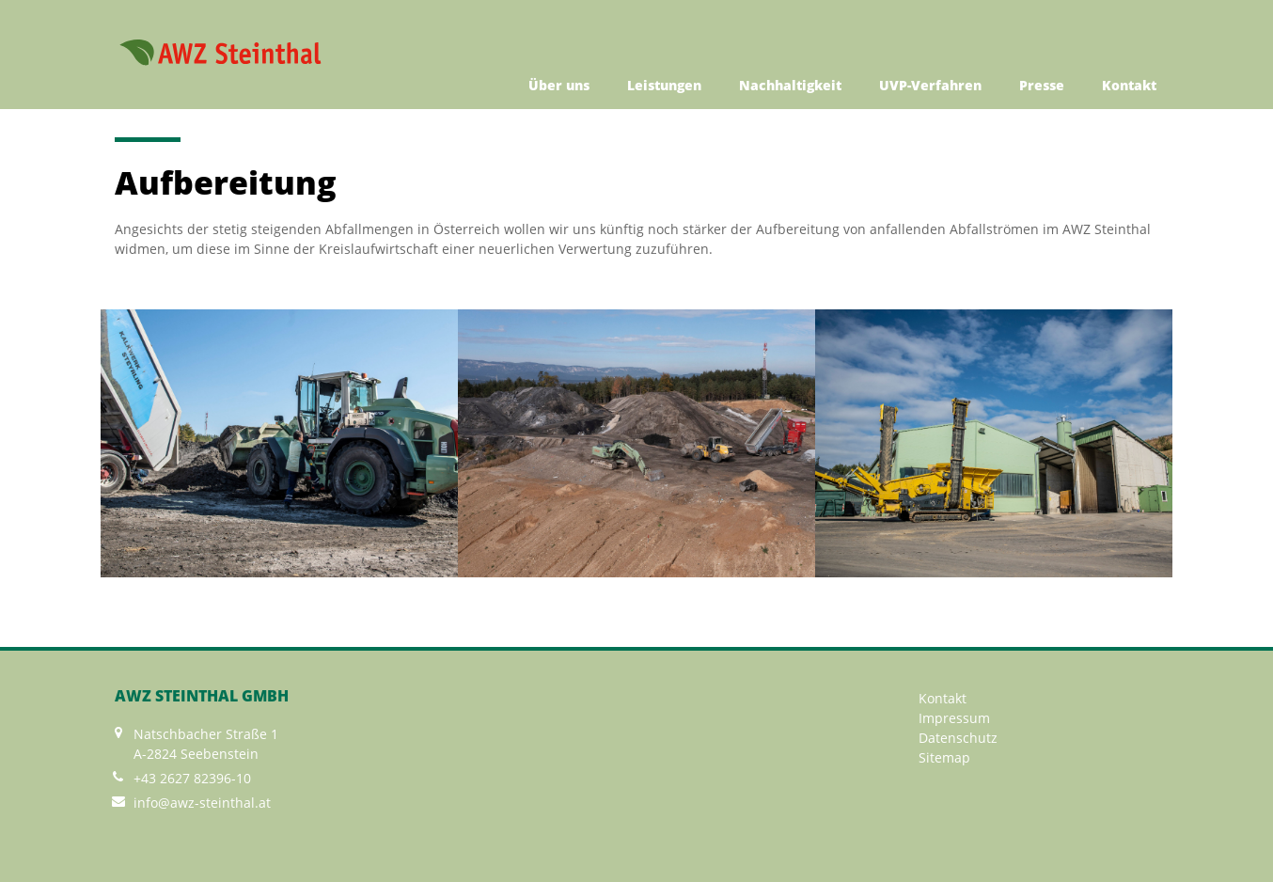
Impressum (954, 718)
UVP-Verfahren (930, 85)
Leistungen (664, 85)
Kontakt (1129, 85)
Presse (1041, 85)
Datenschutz (958, 738)
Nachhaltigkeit (790, 85)
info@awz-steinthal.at (202, 802)
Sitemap (944, 757)
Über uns (558, 85)
